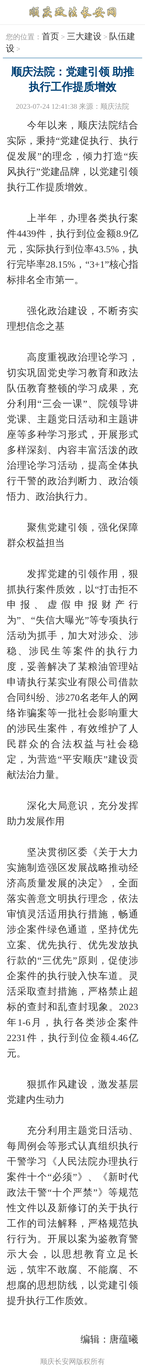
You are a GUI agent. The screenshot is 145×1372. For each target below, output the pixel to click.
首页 (50, 36)
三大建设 (84, 36)
